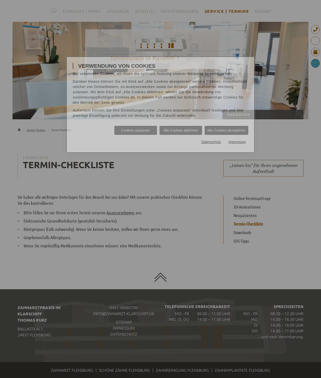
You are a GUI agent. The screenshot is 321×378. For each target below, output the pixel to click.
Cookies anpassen (135, 130)
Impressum (237, 142)
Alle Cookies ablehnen (180, 130)
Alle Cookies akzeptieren (226, 130)
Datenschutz (211, 142)
